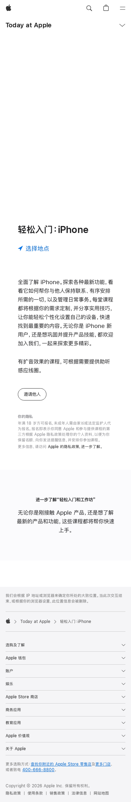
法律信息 (79, 793)
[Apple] (8, 8)
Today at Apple (28, 25)
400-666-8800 (38, 770)
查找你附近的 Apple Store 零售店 (61, 764)
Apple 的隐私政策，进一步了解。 (75, 447)
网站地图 (101, 793)
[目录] (122, 8)
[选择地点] (33, 248)
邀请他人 (32, 394)
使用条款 (35, 793)
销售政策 (57, 793)
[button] (89, 8)
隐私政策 (13, 793)
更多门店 (103, 764)
